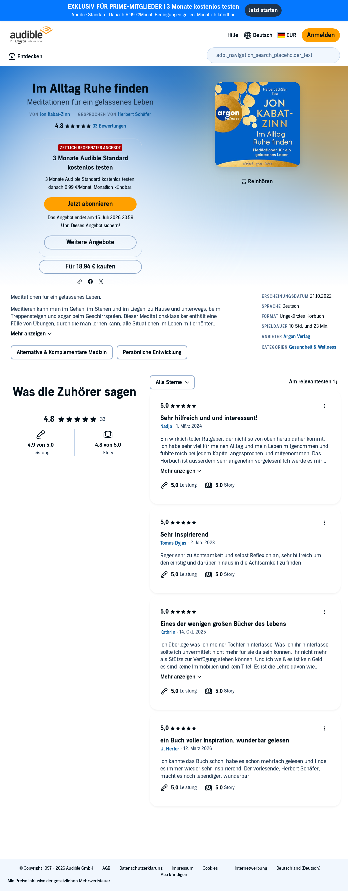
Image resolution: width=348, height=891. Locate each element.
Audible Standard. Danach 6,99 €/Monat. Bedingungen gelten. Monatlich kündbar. (153, 10)
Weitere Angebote (90, 242)
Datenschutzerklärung (141, 868)
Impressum (183, 868)
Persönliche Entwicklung (152, 352)
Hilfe (232, 35)
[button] (79, 281)
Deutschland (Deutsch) (298, 868)
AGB (106, 868)
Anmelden (321, 35)
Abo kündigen (174, 874)
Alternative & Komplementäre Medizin (62, 352)
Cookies (211, 868)
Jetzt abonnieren (90, 204)
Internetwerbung (251, 868)
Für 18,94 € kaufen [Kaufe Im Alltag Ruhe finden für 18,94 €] (90, 266)
